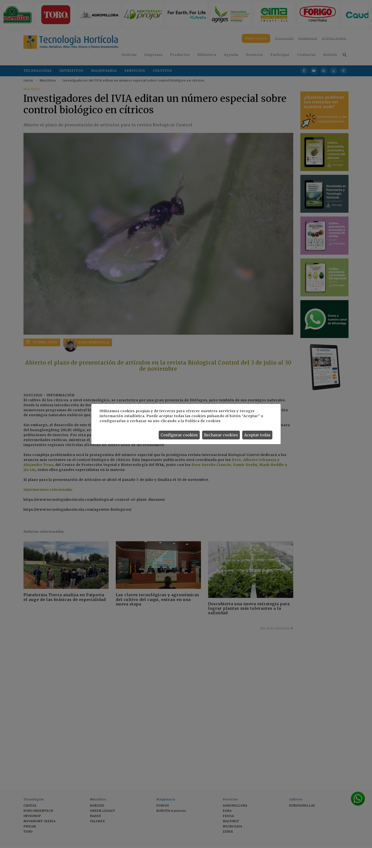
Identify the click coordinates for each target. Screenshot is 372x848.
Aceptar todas (257, 435)
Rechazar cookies (221, 435)
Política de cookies (202, 421)
